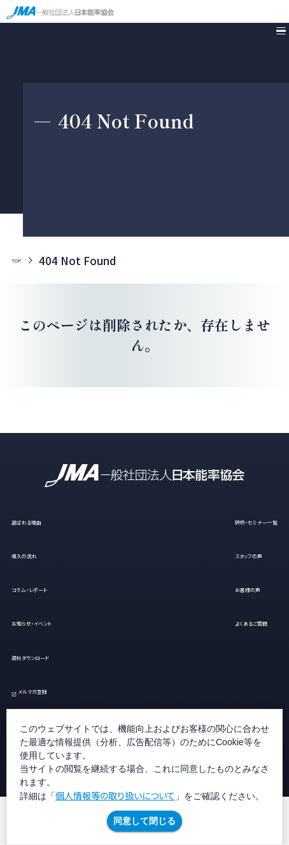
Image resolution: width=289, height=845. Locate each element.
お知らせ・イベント (56, 622)
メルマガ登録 (59, 690)
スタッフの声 (213, 554)
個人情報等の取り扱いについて (115, 795)
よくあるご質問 (219, 622)
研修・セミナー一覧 (230, 520)
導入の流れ (39, 554)
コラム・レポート (50, 588)
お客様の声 (211, 588)
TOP (22, 260)
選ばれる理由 (45, 520)
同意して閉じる (144, 821)
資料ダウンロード (54, 655)
